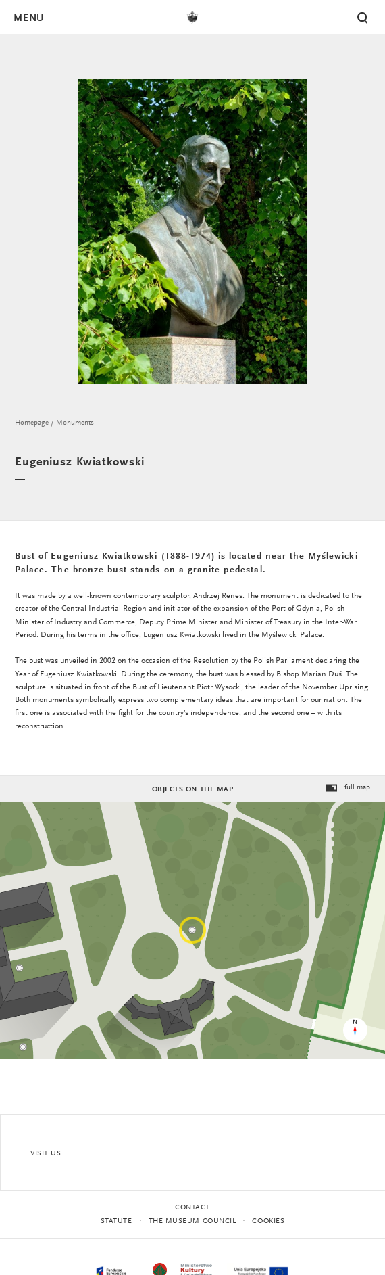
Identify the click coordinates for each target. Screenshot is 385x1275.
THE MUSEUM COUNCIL (192, 1221)
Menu (28, 19)
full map (347, 788)
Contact (192, 1207)
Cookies (268, 1221)
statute (116, 1221)
